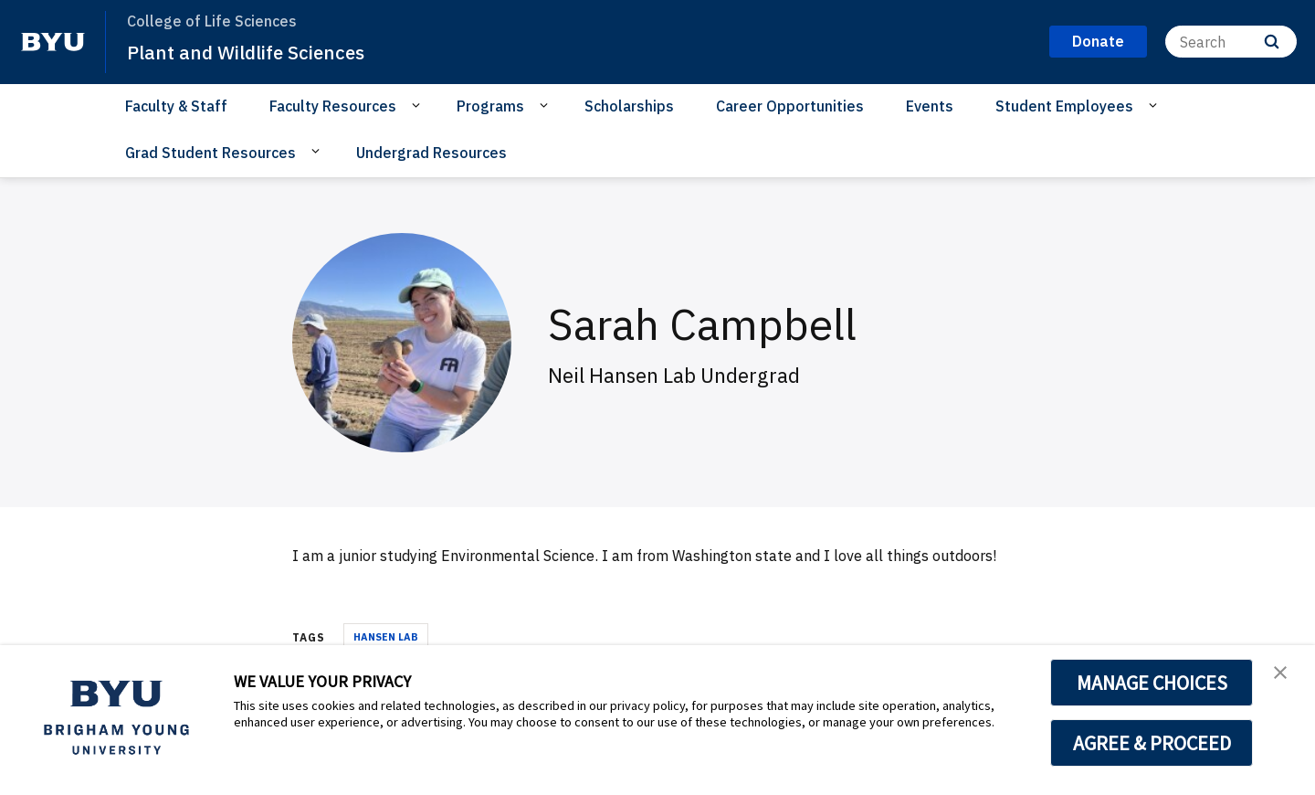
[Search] (1231, 42)
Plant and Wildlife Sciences (264, 51)
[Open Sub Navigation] (419, 105)
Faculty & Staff (176, 106)
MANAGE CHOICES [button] (1152, 682)
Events (929, 106)
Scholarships (629, 106)
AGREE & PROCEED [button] (1152, 743)
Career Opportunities (790, 106)
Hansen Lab (385, 637)
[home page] (53, 42)
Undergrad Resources (431, 152)
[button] (1285, 678)
